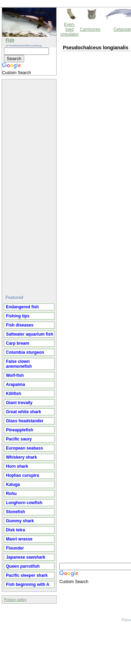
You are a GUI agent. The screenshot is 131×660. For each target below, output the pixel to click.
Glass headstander (24, 420)
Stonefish (15, 511)
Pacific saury (19, 439)
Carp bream (17, 343)
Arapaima (15, 384)
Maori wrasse (19, 539)
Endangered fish (22, 306)
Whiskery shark (21, 457)
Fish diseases (20, 325)
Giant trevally (19, 402)
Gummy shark (20, 520)
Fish (10, 40)
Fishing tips (17, 316)
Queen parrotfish (23, 566)
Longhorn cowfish (24, 502)
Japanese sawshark (25, 557)
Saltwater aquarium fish (29, 334)
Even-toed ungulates (69, 29)
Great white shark (23, 411)
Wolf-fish (15, 375)
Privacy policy (15, 599)
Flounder (15, 548)
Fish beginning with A (27, 584)
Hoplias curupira (22, 475)
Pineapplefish (19, 430)
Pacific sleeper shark (27, 575)
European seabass (24, 448)
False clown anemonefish (19, 364)
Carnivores (90, 29)
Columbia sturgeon (25, 352)
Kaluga (13, 484)
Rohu (11, 493)
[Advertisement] (30, 184)
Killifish (13, 393)
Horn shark (17, 466)
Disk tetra (15, 530)
